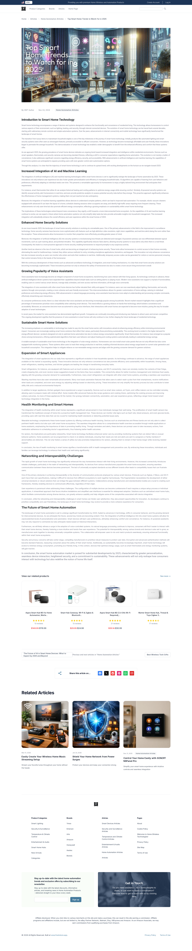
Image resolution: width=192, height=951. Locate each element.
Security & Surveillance (40, 829)
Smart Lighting (37, 823)
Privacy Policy (142, 842)
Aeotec (69, 850)
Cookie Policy (142, 829)
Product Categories (37, 9)
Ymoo (69, 823)
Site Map (140, 847)
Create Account (153, 2)
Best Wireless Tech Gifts (157, 655)
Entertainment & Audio (40, 842)
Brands (52, 9)
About (139, 823)
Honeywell (71, 845)
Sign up (75, 899)
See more (165, 576)
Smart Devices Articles (111, 823)
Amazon (70, 840)
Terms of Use (142, 853)
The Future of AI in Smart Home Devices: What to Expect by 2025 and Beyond (45, 654)
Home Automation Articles (52, 19)
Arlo (68, 834)
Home (24, 19)
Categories (35, 858)
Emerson (70, 829)
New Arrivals (36, 853)
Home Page (73, 9)
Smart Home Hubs (38, 847)
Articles (62, 9)
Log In (168, 2)
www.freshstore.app (59, 935)
